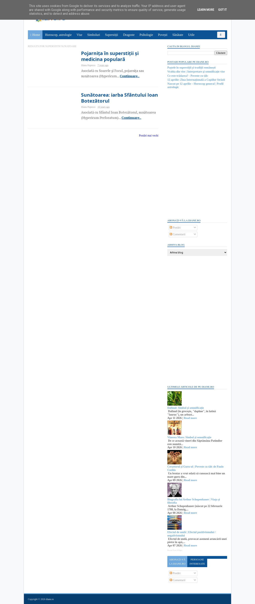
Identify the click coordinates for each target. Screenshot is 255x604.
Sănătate (177, 34)
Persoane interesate (197, 561)
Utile (191, 34)
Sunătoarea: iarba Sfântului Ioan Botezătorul (119, 98)
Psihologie (146, 34)
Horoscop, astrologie (58, 34)
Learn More (205, 9)
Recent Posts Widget (174, 550)
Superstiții (111, 34)
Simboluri (93, 34)
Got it (222, 9)
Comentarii (177, 234)
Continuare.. (129, 76)
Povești (162, 34)
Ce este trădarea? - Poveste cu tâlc (187, 75)
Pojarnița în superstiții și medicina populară (110, 56)
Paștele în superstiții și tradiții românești (191, 67)
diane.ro (50, 599)
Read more (190, 418)
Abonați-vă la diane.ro (177, 561)
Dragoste (129, 34)
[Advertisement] (197, 153)
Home (36, 34)
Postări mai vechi (148, 135)
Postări (175, 227)
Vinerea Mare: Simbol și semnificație (189, 437)
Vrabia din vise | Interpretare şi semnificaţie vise (196, 71)
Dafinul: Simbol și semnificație (185, 407)
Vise (79, 34)
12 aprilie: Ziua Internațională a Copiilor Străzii (196, 79)
